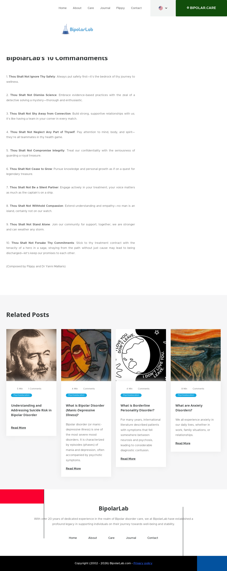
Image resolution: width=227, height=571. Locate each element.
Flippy (120, 8)
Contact (136, 8)
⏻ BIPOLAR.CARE (201, 8)
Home (63, 8)
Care (91, 8)
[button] (163, 8)
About (77, 8)
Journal (105, 8)
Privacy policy (143, 563)
